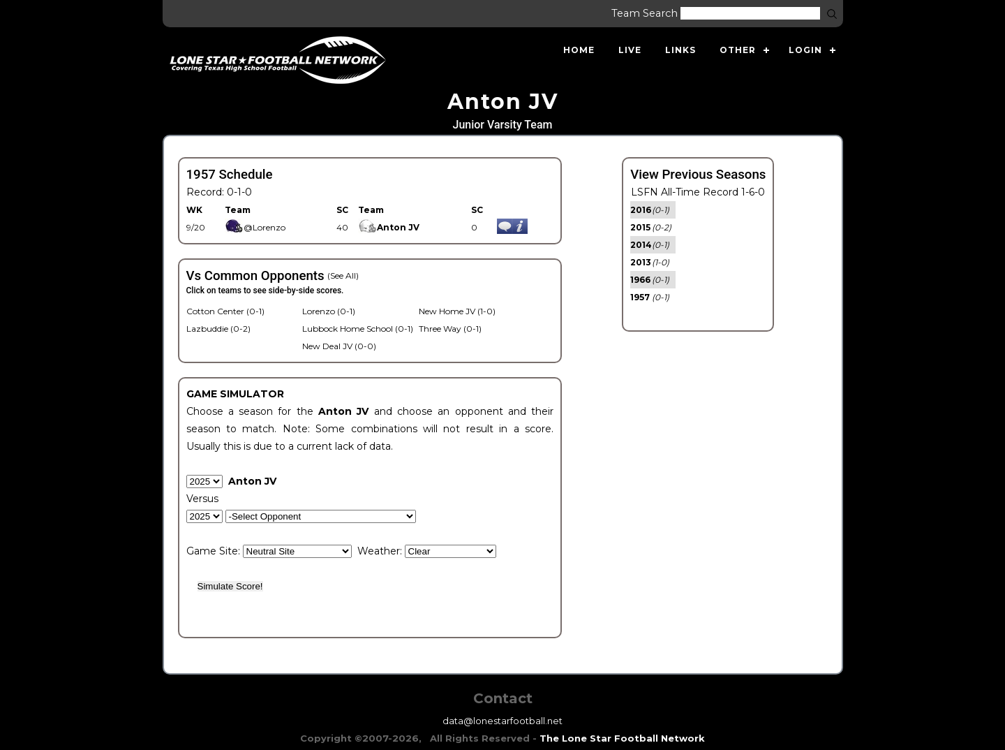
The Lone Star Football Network (622, 738)
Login (805, 50)
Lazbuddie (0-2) (218, 328)
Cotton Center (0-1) (225, 311)
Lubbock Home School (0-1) (357, 328)
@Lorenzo (255, 227)
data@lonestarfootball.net (502, 720)
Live (629, 50)
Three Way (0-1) (450, 328)
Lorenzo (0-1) (328, 311)
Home (579, 50)
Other (738, 50)
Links (680, 50)
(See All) (343, 275)
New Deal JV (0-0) (339, 346)
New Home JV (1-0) (457, 311)
